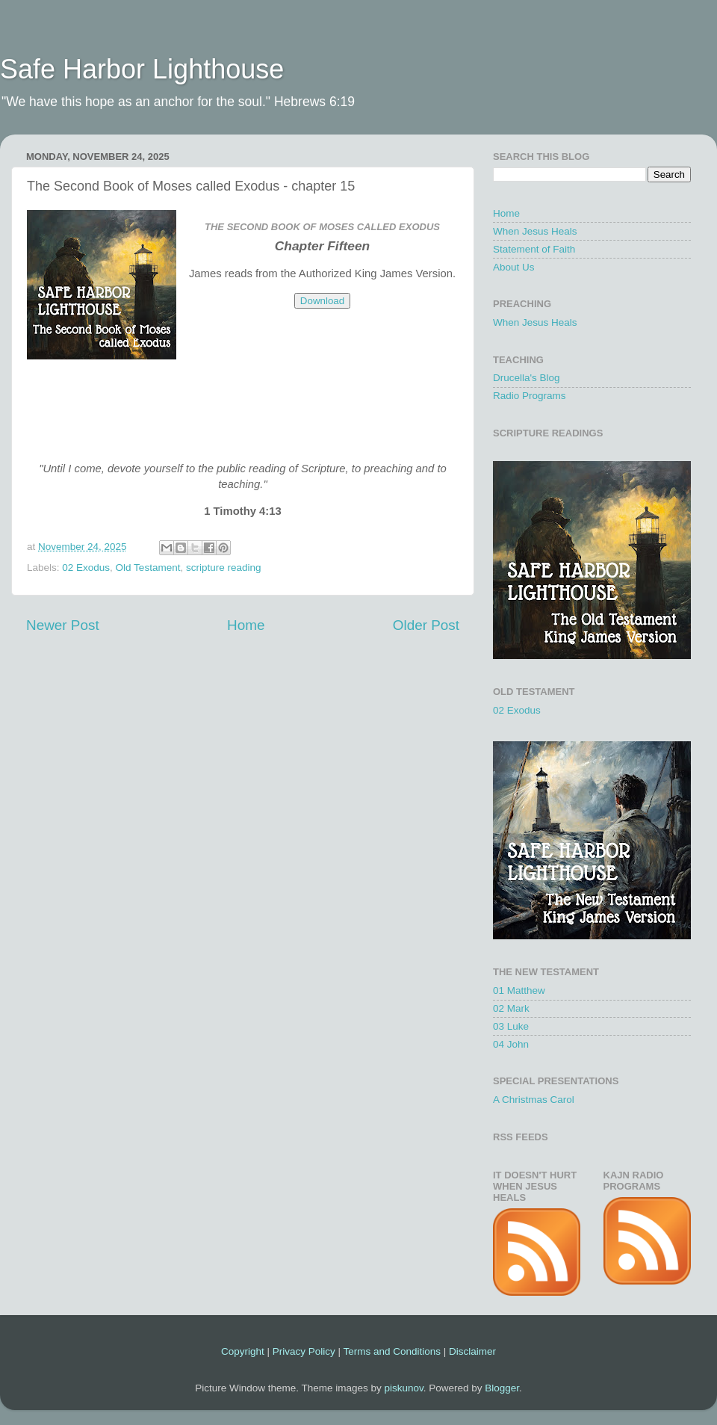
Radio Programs (529, 395)
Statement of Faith (534, 249)
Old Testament (148, 567)
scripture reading (223, 567)
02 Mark (511, 1008)
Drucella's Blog (526, 377)
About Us (514, 267)
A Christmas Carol (533, 1099)
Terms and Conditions (392, 1351)
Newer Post (62, 625)
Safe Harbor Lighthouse (142, 69)
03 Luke (511, 1026)
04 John (511, 1044)
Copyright (242, 1351)
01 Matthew (519, 990)
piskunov (403, 1388)
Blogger (502, 1388)
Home (245, 625)
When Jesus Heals (535, 231)
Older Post (426, 625)
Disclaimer (472, 1351)
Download (322, 300)
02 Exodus (86, 567)
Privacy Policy (304, 1351)
